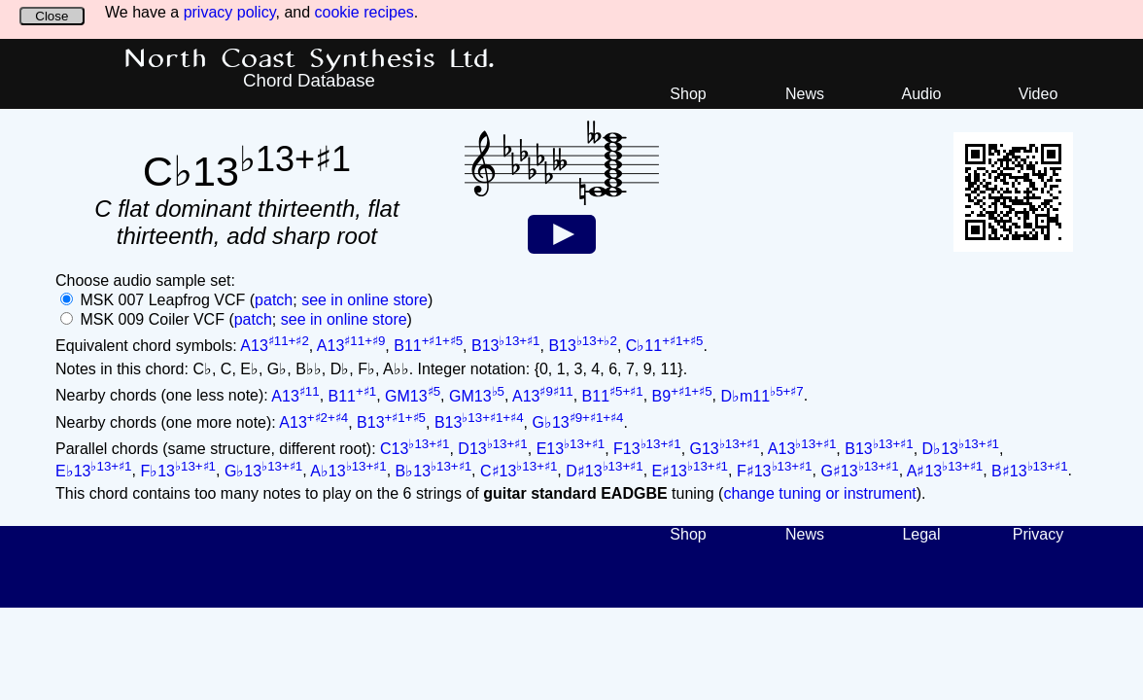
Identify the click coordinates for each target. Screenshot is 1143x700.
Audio (922, 94)
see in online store (364, 300)
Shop (688, 94)
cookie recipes (364, 12)
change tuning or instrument (819, 493)
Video (1038, 94)
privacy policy (230, 12)
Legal (921, 534)
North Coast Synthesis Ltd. (309, 59)
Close (51, 16)
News (804, 94)
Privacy (1038, 534)
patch (274, 300)
